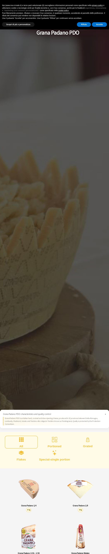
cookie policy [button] (63, 10)
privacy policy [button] (97, 5)
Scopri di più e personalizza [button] (18, 24)
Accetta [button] (99, 24)
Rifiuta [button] (84, 24)
